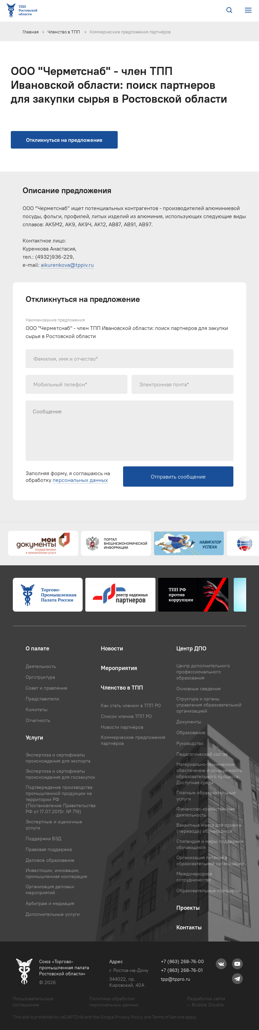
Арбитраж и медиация (50, 903)
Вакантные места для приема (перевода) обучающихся (208, 828)
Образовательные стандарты (208, 890)
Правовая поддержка (49, 849)
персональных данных (80, 480)
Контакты (189, 927)
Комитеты (37, 709)
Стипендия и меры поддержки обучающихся (209, 844)
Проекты (188, 907)
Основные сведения (198, 689)
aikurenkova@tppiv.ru (67, 264)
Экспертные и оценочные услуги (54, 825)
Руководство (190, 743)
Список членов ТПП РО (126, 716)
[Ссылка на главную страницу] (23, 11)
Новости (112, 648)
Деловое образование (50, 860)
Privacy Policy (129, 1017)
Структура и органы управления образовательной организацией (208, 705)
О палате (37, 648)
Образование (190, 732)
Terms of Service (168, 1017)
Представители (42, 699)
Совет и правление (46, 688)
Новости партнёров (122, 727)
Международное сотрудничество (194, 877)
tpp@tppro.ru (175, 979)
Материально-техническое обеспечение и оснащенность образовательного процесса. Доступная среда (209, 773)
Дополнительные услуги (53, 914)
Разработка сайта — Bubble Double (206, 1002)
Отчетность (38, 720)
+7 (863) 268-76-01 (182, 970)
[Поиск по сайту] (229, 11)
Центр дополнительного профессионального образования (203, 672)
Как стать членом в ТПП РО (131, 705)
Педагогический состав (202, 754)
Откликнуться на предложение (64, 139)
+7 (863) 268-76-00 (182, 961)
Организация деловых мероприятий (50, 889)
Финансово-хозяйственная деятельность (205, 812)
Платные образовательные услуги (206, 796)
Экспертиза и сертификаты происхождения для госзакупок (60, 774)
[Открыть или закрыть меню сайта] (248, 10)
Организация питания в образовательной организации (210, 860)
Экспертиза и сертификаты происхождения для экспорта (58, 758)
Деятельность (41, 666)
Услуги (34, 737)
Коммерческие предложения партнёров (130, 31)
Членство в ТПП (64, 31)
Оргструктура (40, 677)
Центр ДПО (191, 648)
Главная (31, 31)
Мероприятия (119, 668)
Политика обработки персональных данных (114, 1002)
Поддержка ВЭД (43, 838)
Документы (188, 722)
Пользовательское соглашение (33, 1002)
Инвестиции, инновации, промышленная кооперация (56, 873)
